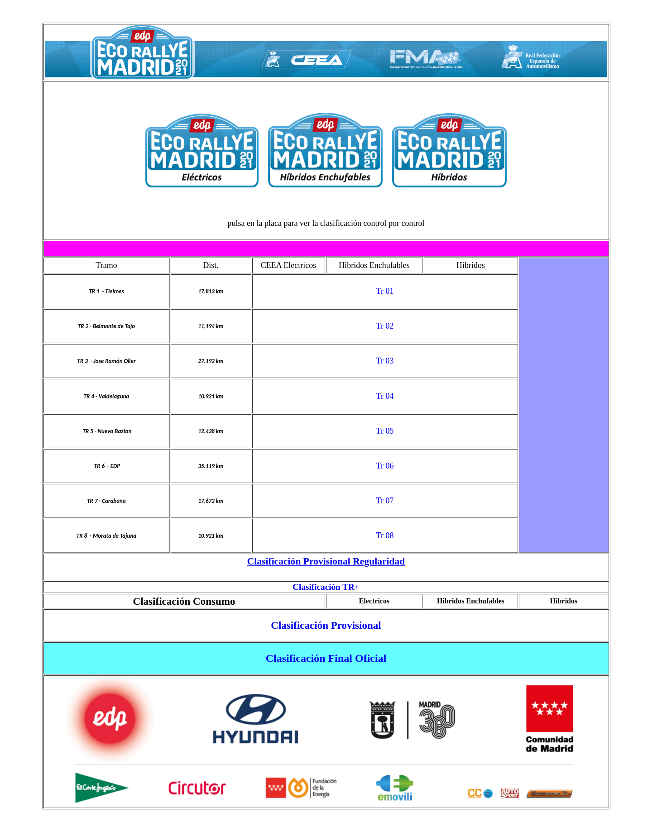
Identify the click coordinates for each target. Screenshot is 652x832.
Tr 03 (385, 360)
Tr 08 (385, 535)
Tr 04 (385, 396)
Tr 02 (385, 325)
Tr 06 (385, 465)
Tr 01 (385, 291)
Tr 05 (385, 430)
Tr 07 (385, 500)
